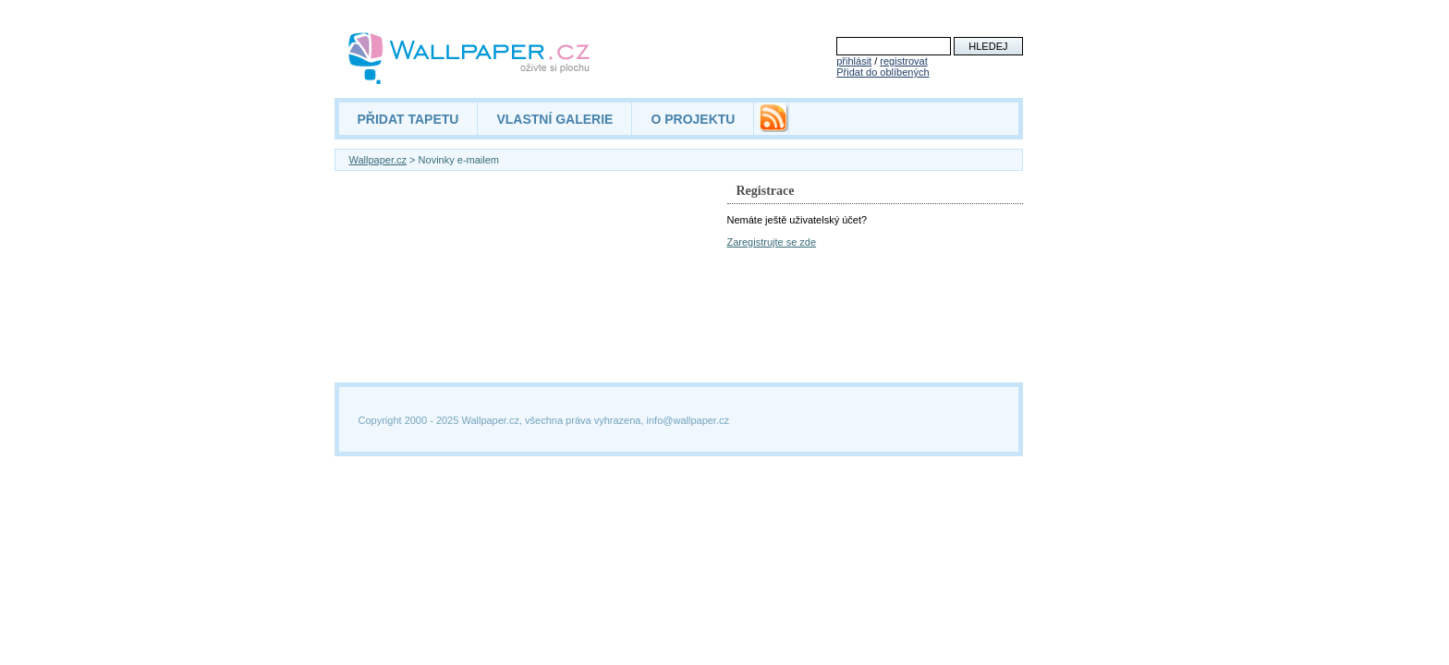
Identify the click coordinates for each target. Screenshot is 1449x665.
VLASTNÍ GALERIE (554, 119)
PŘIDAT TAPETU (408, 119)
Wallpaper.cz (378, 159)
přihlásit (853, 60)
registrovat (903, 60)
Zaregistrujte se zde (772, 242)
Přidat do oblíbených (882, 72)
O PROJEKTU (693, 119)
